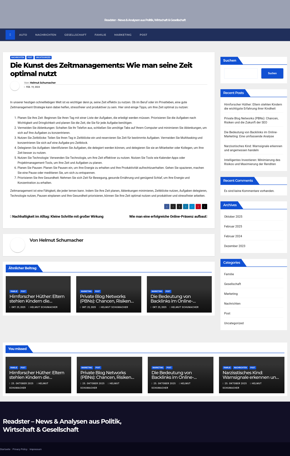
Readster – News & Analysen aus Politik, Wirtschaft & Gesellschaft (145, 20)
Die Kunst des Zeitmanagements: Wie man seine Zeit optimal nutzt (101, 69)
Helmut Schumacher (42, 83)
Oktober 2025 (233, 217)
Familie (100, 34)
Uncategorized (43, 57)
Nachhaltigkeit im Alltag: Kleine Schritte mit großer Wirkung (56, 216)
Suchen (229, 60)
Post (143, 34)
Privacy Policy (20, 449)
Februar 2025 (233, 226)
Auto (23, 34)
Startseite (5, 449)
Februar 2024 (233, 236)
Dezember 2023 (234, 246)
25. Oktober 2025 (22, 383)
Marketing (123, 34)
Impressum (36, 449)
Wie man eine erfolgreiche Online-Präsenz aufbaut (168, 216)
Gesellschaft (76, 34)
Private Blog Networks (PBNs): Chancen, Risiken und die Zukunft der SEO (105, 301)
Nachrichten (45, 34)
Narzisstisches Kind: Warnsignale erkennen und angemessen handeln (251, 377)
